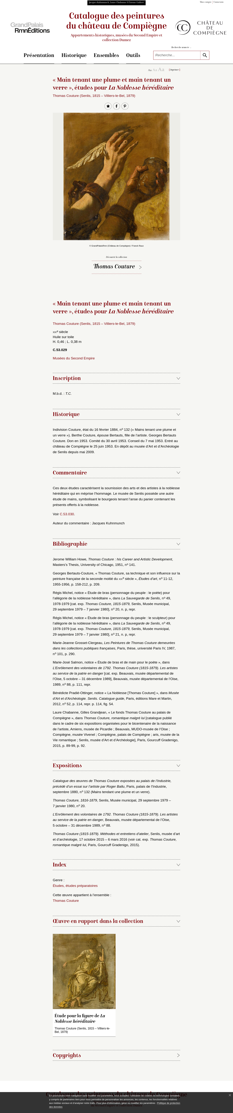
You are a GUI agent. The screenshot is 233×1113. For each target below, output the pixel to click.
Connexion (219, 2)
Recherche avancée (181, 48)
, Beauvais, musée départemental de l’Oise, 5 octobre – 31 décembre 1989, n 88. (115, 819)
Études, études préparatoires (75, 886)
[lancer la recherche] (204, 55)
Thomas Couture (114, 267)
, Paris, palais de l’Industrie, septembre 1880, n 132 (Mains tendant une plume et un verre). (112, 786)
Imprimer (174, 70)
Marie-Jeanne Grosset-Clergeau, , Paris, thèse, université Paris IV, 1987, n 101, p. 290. (114, 648)
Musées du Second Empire (74, 358)
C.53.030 (67, 514)
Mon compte (206, 2)
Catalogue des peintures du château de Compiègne (116, 27)
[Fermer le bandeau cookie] (230, 1095)
